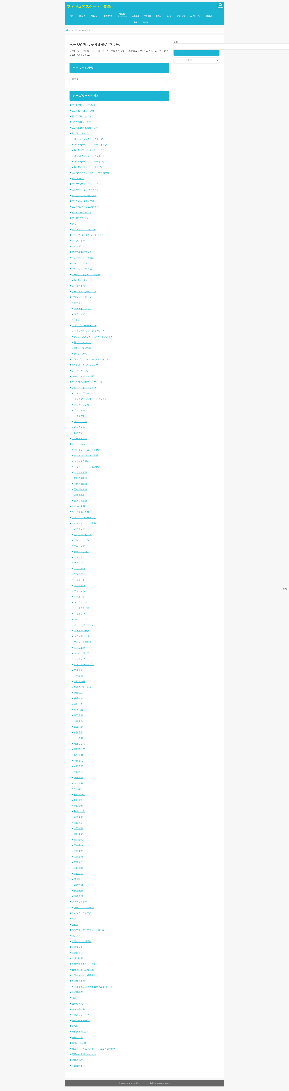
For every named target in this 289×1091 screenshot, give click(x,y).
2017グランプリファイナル (85, 190)
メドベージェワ (81, 653)
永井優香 (78, 817)
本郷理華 (78, 777)
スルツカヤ (79, 568)
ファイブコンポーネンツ (84, 517)
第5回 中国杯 (79, 1043)
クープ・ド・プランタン (84, 291)
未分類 (75, 1026)
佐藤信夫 (78, 698)
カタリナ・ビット (83, 534)
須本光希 (78, 890)
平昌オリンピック (80, 1015)
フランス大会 (80, 421)
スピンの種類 (78, 506)
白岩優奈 (78, 851)
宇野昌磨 (147, 16)
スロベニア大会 (81, 404)
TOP (71, 16)
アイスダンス (78, 246)
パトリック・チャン (84, 625)
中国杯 (77, 320)
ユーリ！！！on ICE (84, 907)
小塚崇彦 (78, 732)
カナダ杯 (78, 303)
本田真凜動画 (80, 483)
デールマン (79, 596)
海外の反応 (77, 1037)
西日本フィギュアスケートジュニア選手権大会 (95, 1049)
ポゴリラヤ (79, 647)
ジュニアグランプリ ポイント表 (90, 399)
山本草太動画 (80, 472)
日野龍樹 (78, 755)
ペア (74, 919)
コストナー (79, 557)
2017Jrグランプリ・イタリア (88, 139)
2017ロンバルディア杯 (83, 201)
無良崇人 (78, 839)
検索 (176, 42)
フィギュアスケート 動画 (89, 6)
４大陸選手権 (78, 1066)
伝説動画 (209, 16)
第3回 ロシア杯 (82, 348)
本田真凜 (135, 16)
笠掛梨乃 (78, 856)
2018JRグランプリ (81, 218)
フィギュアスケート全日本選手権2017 (93, 986)
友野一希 (78, 704)
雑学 (135, 22)
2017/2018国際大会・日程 (85, 127)
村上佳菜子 (79, 783)
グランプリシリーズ (81, 297)
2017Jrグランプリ (80, 133)
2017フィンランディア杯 (84, 195)
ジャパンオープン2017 (83, 376)
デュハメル (79, 591)
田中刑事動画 (80, 489)
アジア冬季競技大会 (81, 252)
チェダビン (79, 580)
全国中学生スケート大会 (84, 964)
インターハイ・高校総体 (84, 257)
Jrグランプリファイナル (84, 229)
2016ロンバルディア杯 (83, 110)
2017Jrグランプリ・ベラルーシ (89, 156)
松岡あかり (79, 794)
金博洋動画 (79, 495)
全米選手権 (77, 992)
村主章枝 (78, 789)
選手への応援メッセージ (84, 1054)
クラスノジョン (81, 551)
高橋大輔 (78, 896)
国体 (74, 998)
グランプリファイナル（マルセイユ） (90, 359)
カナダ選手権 (78, 286)
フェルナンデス (81, 630)
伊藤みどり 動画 (83, 687)
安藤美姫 (78, 721)
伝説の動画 (77, 958)
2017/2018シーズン (81, 116)
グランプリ (181, 16)
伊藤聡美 (78, 692)
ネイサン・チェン (83, 619)
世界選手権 (108, 16)
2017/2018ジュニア (81, 122)
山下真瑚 (78, 738)
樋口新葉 (78, 806)
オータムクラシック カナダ (86, 274)
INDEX (145, 22)
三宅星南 (78, 676)
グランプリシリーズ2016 (84, 325)
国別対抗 (82, 16)
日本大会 (78, 433)
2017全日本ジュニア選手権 (85, 207)
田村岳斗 (78, 845)
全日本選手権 (78, 981)
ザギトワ (78, 563)
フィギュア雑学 (79, 902)
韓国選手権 (77, 1060)
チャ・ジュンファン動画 (86, 455)
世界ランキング (79, 947)
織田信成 (78, 868)
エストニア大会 (81, 393)
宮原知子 (78, 726)
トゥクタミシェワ (83, 602)
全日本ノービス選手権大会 (85, 975)
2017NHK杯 (78, 178)
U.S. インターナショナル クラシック (90, 235)
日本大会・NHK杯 (81, 1020)
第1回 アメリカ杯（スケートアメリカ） (94, 336)
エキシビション (79, 263)
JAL (74, 224)
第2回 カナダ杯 (82, 342)
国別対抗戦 (77, 1003)
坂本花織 (78, 709)
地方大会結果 (78, 1009)
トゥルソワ (79, 613)
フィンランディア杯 (81, 913)
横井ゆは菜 (79, 811)
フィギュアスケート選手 (84, 523)
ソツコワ (78, 574)
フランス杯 (79, 314)
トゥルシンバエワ (83, 608)
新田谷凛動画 (80, 478)
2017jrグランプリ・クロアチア (89, 150)
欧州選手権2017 (80, 1032)
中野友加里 (79, 681)
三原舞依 (78, 670)
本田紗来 (78, 772)
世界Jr (158, 16)
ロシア (75, 924)
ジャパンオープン (80, 370)
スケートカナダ (79, 438)
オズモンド (79, 529)
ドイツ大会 (79, 416)
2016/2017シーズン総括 (84, 105)
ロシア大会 (79, 427)
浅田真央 (78, 823)
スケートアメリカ (83, 308)
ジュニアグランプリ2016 (84, 387)
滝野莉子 (78, 828)
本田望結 (78, 760)
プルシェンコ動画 (83, 642)
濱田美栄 (78, 834)
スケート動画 (78, 444)
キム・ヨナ (79, 546)
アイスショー (78, 240)
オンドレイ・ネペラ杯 (83, 269)
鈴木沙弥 (78, 885)
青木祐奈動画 (80, 500)
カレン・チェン (81, 540)
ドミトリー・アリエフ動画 (87, 467)
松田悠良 (78, 800)
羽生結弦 (122, 15)
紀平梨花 (78, 862)
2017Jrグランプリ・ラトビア (88, 167)
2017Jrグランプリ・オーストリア (90, 144)
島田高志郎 (79, 749)
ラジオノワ (79, 659)
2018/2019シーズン (81, 212)
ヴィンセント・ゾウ (84, 664)
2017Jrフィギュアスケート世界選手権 (90, 173)
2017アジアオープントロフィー (87, 184)
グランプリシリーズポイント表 (89, 331)
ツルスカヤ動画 (81, 461)
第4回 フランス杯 (83, 353)
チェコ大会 (79, 410)
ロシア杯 (76, 935)
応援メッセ (95, 16)
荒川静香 (78, 879)
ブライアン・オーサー (85, 636)
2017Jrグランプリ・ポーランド (89, 161)
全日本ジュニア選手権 (83, 969)
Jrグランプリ (195, 16)
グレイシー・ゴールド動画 (87, 450)
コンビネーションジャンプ (85, 365)
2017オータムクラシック (86, 280)
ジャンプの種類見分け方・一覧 (87, 382)
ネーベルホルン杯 (80, 512)
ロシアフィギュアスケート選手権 (88, 930)
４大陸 (168, 16)
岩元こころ (79, 743)
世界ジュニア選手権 (81, 941)
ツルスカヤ (79, 585)
